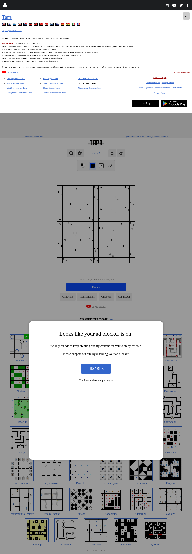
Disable (96, 255)
